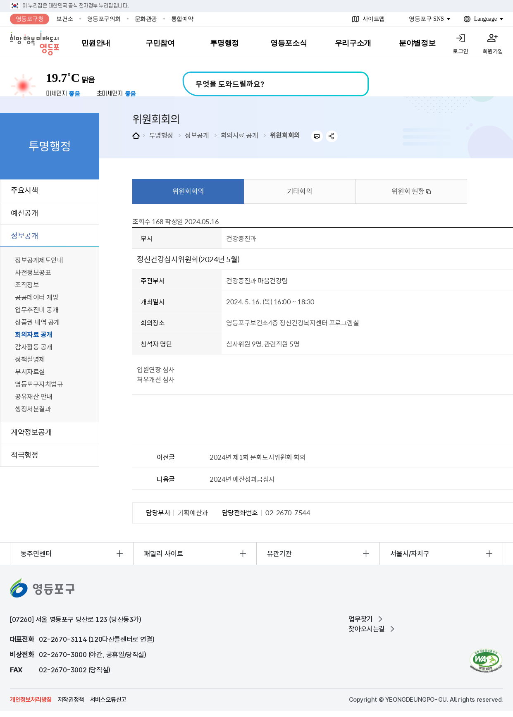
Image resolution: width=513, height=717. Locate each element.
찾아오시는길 (366, 629)
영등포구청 (30, 19)
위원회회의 (285, 134)
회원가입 (492, 51)
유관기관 (279, 554)
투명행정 (161, 134)
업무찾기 (360, 619)
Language (485, 19)
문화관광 (146, 19)
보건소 (64, 19)
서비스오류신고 (108, 699)
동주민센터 (36, 554)
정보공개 (197, 134)
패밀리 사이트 (163, 554)
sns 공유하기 (332, 136)
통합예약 (182, 19)
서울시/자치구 (409, 554)
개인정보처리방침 (31, 699)
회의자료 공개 (239, 134)
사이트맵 (374, 19)
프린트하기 (317, 136)
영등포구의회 (104, 19)
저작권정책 (71, 699)
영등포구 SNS (426, 19)
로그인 (460, 51)
